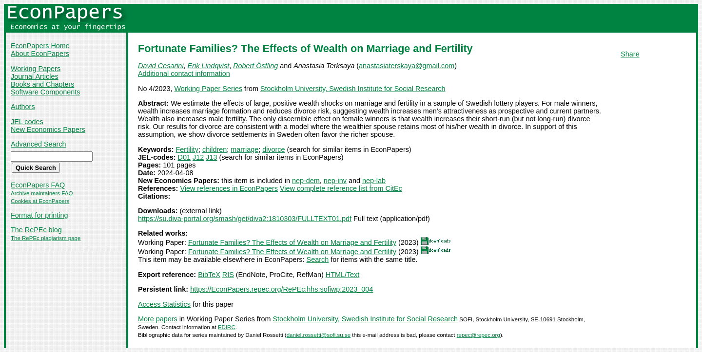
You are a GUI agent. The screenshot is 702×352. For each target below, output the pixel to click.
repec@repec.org (478, 335)
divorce (273, 149)
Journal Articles (34, 76)
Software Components (45, 92)
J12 (198, 157)
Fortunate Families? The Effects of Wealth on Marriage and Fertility (292, 242)
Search (318, 259)
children (214, 149)
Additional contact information (184, 73)
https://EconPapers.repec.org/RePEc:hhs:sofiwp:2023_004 (281, 289)
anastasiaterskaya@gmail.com (406, 66)
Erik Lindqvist (209, 66)
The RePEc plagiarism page (45, 238)
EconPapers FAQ (38, 185)
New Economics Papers (48, 129)
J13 (211, 157)
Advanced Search (38, 144)
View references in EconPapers (229, 188)
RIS (228, 274)
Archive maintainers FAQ (42, 193)
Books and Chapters (42, 84)
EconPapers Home (40, 46)
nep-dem (306, 181)
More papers (157, 319)
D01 (184, 157)
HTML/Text (343, 274)
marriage (244, 149)
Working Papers (35, 69)
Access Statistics (164, 304)
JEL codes (27, 122)
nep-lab (374, 181)
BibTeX (209, 274)
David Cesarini (161, 66)
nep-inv (335, 181)
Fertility (187, 149)
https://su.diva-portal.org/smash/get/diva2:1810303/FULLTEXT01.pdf (244, 218)
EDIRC (226, 327)
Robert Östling (255, 66)
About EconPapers (40, 53)
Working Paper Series (208, 89)
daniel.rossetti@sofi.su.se (319, 335)
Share (630, 54)
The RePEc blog (36, 230)
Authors (23, 107)
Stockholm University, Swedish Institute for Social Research (353, 89)
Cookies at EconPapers (40, 201)
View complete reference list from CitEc (341, 188)
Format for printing (39, 215)
